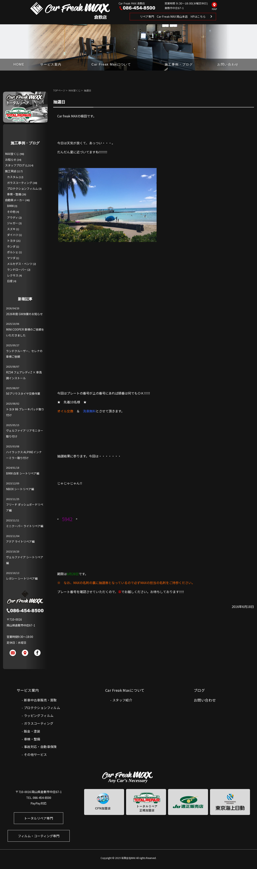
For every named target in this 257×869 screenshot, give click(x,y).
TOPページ (59, 90)
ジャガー (12, 223)
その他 (11, 212)
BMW (10, 206)
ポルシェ (12, 252)
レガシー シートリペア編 (22, 578)
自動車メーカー (15, 200)
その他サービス (35, 754)
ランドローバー (17, 269)
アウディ (12, 217)
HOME (18, 64)
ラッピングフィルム (39, 715)
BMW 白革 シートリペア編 (22, 473)
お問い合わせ (228, 64)
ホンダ (11, 246)
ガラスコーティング (19, 183)
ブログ (199, 690)
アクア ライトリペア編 (20, 541)
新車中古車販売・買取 (40, 700)
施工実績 (10, 171)
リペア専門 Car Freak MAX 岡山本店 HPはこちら (173, 16)
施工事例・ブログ (179, 64)
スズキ (11, 229)
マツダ (11, 258)
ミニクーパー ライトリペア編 (24, 526)
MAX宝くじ (75, 90)
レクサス (12, 275)
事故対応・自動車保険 (40, 746)
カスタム (12, 177)
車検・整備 (14, 194)
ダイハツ (12, 235)
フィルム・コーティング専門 (38, 835)
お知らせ (10, 160)
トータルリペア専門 (38, 818)
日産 (10, 281)
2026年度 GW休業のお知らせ (24, 314)
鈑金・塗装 (32, 731)
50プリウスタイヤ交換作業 (23, 393)
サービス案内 (50, 64)
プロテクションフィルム (22, 189)
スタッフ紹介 (122, 700)
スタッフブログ (15, 165)
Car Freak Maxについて (111, 64)
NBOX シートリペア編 (20, 489)
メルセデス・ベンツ (19, 264)
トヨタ (11, 241)
